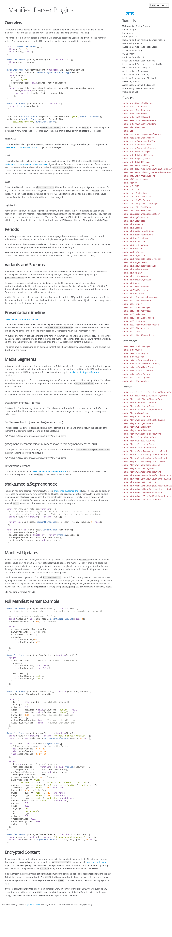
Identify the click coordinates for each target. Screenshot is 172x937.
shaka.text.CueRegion (134, 193)
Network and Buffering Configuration (143, 40)
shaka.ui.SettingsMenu (135, 276)
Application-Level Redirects (138, 85)
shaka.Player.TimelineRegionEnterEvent (144, 458)
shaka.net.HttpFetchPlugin (137, 155)
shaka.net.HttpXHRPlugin (136, 162)
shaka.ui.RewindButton (135, 269)
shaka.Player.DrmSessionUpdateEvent (143, 409)
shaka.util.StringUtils (135, 328)
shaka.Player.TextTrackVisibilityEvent (144, 451)
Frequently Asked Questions (138, 88)
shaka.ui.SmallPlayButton (137, 279)
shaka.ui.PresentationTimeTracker (141, 259)
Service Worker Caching (135, 74)
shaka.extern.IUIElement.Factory (141, 363)
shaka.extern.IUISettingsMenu (139, 124)
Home (128, 13)
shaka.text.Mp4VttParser (136, 200)
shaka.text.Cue (130, 189)
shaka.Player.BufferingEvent (138, 406)
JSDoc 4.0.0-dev (33, 897)
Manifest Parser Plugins (136, 67)
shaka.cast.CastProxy (134, 106)
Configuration (130, 36)
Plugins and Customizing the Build (142, 64)
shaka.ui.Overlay (132, 248)
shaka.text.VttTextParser (137, 210)
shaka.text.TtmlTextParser (137, 207)
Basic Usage (129, 29)
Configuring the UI (133, 57)
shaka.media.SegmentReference (85, 369)
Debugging (127, 33)
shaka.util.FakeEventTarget (138, 318)
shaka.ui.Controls (132, 224)
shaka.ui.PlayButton (133, 255)
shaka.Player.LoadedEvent (137, 427)
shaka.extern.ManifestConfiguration (22, 146)
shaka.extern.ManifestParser (138, 367)
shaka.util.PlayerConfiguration (140, 324)
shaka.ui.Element (132, 227)
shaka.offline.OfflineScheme (138, 176)
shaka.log (127, 131)
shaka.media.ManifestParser (138, 137)
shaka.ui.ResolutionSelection (139, 266)
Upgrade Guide (130, 92)
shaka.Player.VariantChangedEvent (141, 472)
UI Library (128, 54)
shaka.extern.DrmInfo (95, 856)
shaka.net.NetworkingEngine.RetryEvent (144, 395)
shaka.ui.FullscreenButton (137, 234)
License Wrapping (132, 50)
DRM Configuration (132, 43)
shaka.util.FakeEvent (134, 314)
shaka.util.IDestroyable (136, 377)
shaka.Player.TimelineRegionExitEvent (144, 461)
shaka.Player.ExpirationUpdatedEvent (143, 420)
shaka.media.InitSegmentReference (49, 468)
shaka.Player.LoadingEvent (137, 430)
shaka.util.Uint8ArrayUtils (138, 335)
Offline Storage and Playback (139, 78)
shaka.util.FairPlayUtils (137, 311)
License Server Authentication (140, 47)
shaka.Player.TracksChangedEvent (141, 465)
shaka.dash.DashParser (135, 113)
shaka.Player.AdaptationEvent (139, 402)
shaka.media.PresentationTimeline (21, 316)
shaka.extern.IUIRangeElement (139, 120)
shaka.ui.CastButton (133, 221)
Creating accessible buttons (138, 60)
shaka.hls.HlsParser (133, 127)
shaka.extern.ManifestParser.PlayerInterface (26, 163)
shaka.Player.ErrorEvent (136, 416)
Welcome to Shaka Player (136, 26)
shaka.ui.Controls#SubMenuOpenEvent (143, 492)
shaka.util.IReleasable (135, 381)
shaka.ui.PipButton (133, 252)
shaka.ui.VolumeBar (133, 293)
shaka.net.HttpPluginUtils (137, 158)
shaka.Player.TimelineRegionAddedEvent (144, 454)
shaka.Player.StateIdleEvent (138, 440)
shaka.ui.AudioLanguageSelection (141, 214)
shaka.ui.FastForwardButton (138, 231)
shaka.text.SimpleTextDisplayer (140, 203)
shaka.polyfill (130, 186)
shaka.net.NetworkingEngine (138, 165)
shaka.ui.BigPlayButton (135, 217)
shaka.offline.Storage (135, 179)
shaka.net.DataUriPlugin (136, 151)
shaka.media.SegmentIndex (67, 487)
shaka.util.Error (132, 304)
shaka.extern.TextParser (136, 374)
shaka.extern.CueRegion (135, 353)
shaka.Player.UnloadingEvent (138, 468)
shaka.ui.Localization (135, 238)
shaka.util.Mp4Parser (134, 321)
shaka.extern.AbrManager (136, 346)
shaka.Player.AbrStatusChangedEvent (143, 399)
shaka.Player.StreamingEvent (138, 444)
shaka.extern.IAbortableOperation (141, 360)
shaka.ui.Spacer (131, 283)
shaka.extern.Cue (132, 350)
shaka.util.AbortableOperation (140, 297)
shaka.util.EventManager (136, 307)
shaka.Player (129, 182)
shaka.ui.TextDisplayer (135, 286)
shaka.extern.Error (133, 356)
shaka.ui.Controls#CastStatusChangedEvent (146, 479)
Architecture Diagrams (135, 71)
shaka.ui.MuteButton (133, 241)
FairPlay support (132, 81)
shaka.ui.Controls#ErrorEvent (139, 482)
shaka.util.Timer (132, 331)
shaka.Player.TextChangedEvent (140, 447)
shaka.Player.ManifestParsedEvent (141, 434)
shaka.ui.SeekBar (132, 273)
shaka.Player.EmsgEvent (135, 413)
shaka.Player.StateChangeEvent (140, 437)
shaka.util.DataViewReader (137, 300)
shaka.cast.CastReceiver (136, 110)
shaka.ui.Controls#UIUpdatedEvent (141, 499)
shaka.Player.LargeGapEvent (138, 423)
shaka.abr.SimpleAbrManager (138, 103)
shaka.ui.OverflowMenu (135, 245)
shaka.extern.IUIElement (136, 117)
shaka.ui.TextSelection (135, 290)
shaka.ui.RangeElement (135, 262)
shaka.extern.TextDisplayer (138, 370)
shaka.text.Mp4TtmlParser (137, 196)
